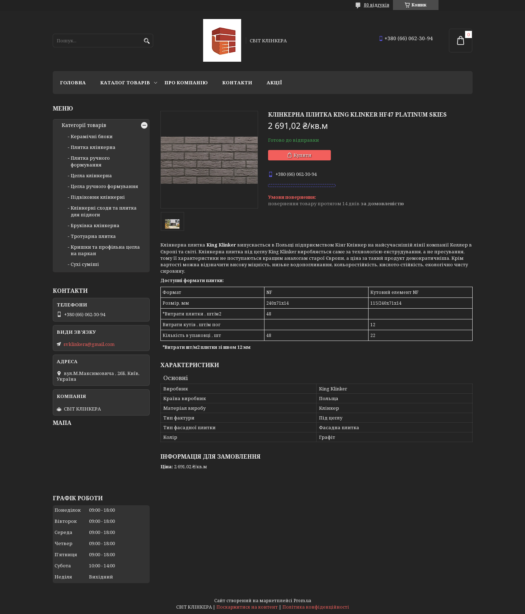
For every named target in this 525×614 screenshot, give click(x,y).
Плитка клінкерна (93, 147)
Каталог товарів (125, 82)
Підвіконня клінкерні (98, 197)
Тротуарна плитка (93, 236)
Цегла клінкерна (91, 175)
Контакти (237, 82)
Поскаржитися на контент (247, 607)
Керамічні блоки (92, 136)
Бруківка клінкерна (95, 225)
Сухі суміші (85, 264)
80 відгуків (376, 5)
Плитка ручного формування (90, 161)
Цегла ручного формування (104, 186)
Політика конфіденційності (315, 607)
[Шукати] (147, 41)
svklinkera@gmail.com (89, 344)
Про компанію (186, 82)
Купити (302, 155)
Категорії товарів (84, 125)
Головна (73, 82)
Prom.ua (302, 600)
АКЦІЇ (274, 82)
